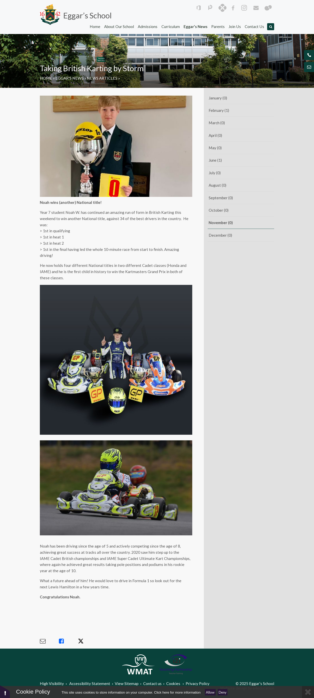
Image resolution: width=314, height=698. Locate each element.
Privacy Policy (197, 683)
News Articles (102, 78)
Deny (222, 692)
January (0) (218, 98)
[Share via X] (87, 641)
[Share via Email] (49, 641)
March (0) (217, 122)
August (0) (217, 185)
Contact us (152, 683)
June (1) (215, 160)
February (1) (219, 110)
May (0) (215, 147)
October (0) (218, 210)
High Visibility (52, 683)
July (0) (215, 172)
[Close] (308, 692)
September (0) (221, 197)
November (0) (221, 222)
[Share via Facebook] (68, 641)
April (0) (215, 135)
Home (46, 78)
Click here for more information (177, 692)
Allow (210, 692)
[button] (5, 691)
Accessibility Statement (89, 683)
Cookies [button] (173, 683)
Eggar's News (69, 78)
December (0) (220, 235)
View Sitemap (126, 683)
